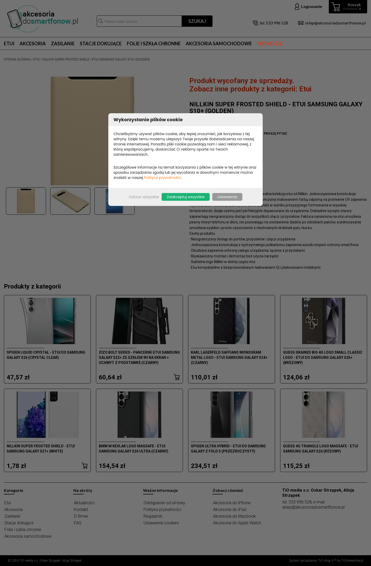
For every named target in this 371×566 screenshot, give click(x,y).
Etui (9, 43)
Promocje (269, 43)
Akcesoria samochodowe (219, 43)
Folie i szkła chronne (154, 43)
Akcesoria (33, 43)
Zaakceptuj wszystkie (185, 196)
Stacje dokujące (101, 43)
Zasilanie (63, 43)
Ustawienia (227, 196)
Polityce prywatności (162, 177)
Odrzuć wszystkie (144, 196)
